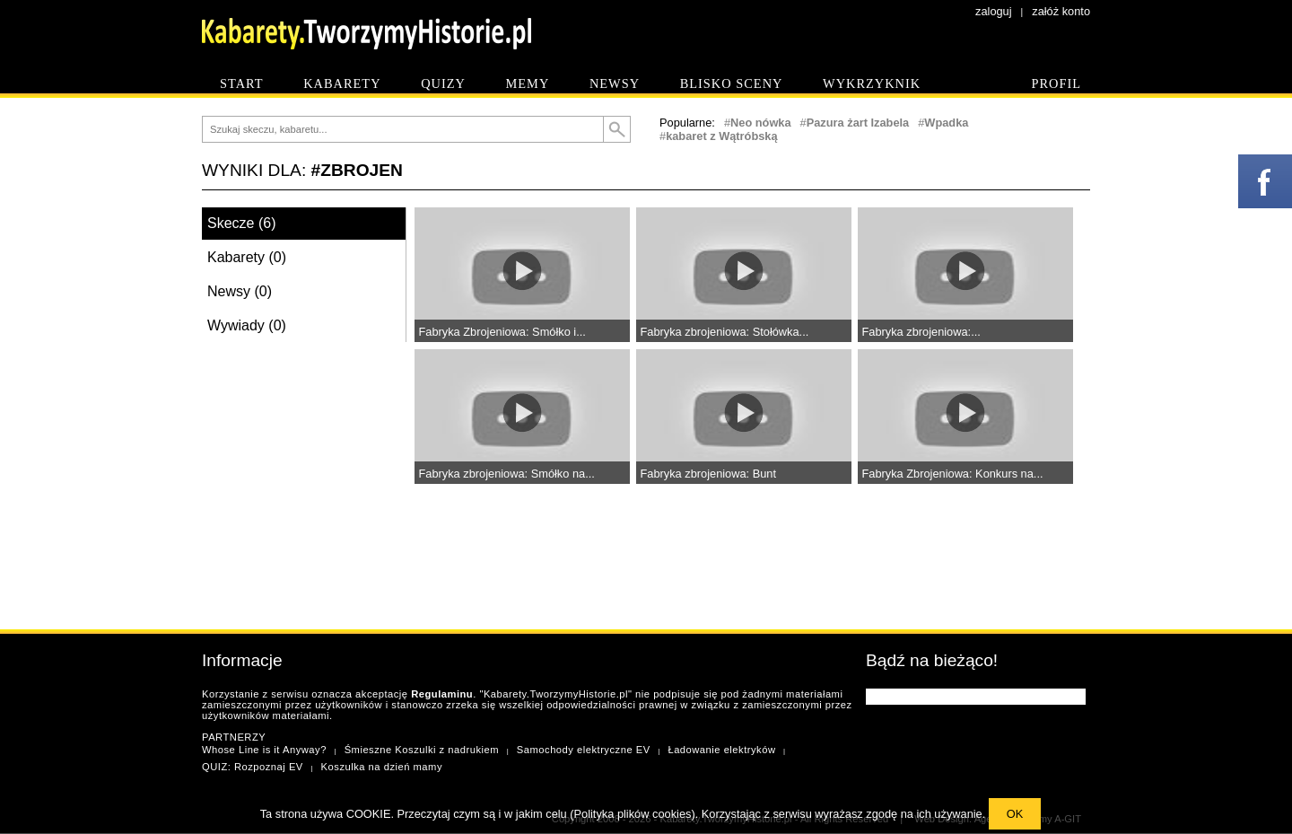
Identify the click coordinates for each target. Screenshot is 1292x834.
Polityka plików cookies (633, 814)
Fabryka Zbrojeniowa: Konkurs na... (952, 473)
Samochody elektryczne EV (583, 749)
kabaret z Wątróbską (721, 136)
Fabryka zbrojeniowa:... (921, 331)
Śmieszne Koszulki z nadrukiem (422, 749)
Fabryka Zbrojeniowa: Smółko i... (502, 331)
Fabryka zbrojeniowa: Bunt (709, 473)
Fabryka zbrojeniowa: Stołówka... (725, 331)
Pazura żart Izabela (858, 122)
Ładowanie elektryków (721, 749)
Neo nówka (760, 122)
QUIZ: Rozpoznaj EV (252, 766)
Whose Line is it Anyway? (264, 749)
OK (1015, 814)
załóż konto (1061, 11)
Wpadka (946, 122)
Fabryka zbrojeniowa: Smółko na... (507, 473)
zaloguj (993, 11)
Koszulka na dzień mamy (381, 766)
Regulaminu (442, 694)
